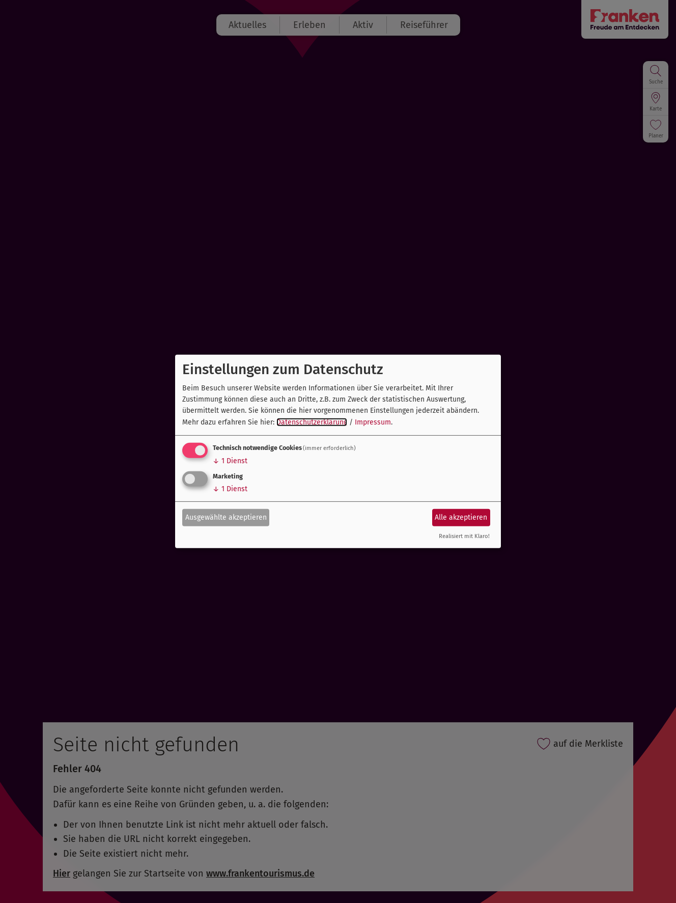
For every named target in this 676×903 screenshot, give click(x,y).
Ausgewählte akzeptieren (226, 517)
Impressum (373, 422)
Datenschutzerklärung (311, 422)
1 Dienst (230, 461)
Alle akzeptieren (461, 517)
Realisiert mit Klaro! (464, 536)
